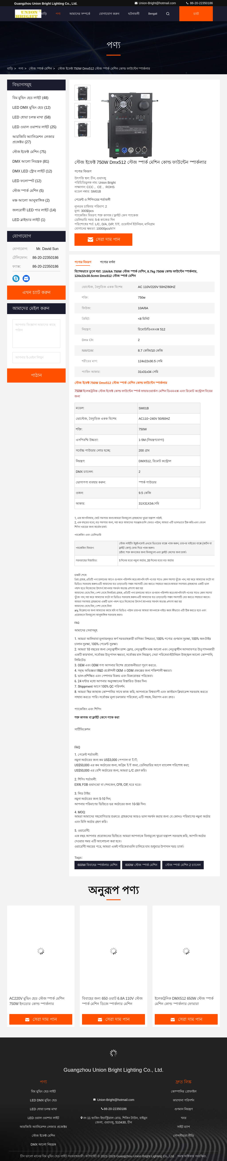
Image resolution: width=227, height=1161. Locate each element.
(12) (31, 107)
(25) (34, 127)
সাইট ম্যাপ (183, 1127)
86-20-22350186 (199, 3)
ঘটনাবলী (133, 13)
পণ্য (58, 13)
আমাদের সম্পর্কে (79, 13)
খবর (183, 1118)
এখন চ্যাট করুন (36, 292)
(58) (31, 117)
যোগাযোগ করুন (109, 13)
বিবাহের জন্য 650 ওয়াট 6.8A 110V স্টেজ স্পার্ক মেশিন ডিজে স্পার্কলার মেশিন (112, 1001)
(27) (33, 139)
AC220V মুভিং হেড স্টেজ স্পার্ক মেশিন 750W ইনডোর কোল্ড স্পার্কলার (37, 1001)
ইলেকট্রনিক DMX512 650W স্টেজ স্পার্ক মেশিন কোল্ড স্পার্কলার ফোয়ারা (184, 1001)
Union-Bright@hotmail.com (155, 3)
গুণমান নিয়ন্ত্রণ (183, 1109)
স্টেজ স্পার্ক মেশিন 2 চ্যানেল (183, 865)
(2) (31, 200)
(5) (28, 191)
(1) (28, 220)
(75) (29, 152)
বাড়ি (44, 13)
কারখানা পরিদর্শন (183, 1100)
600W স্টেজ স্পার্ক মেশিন (141, 865)
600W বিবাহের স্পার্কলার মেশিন (97, 865)
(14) (34, 210)
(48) (30, 98)
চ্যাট (196, 13)
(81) (30, 161)
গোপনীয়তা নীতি (183, 1135)
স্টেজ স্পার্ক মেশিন (40, 68)
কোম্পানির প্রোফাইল (183, 1091)
